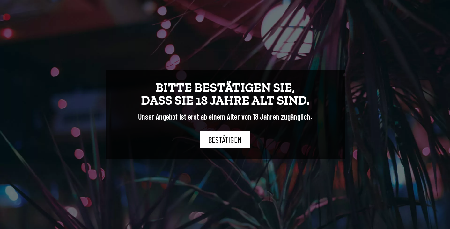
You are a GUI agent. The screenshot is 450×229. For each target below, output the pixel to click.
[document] (225, 114)
